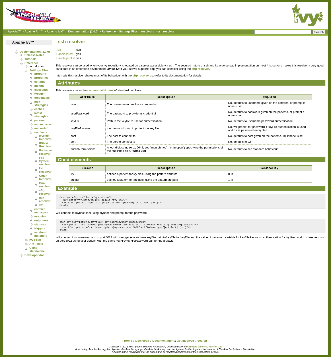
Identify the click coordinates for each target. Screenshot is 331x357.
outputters (41, 220)
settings (39, 81)
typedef (39, 93)
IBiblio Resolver (45, 144)
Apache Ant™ (34, 31)
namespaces (43, 124)
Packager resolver (45, 152)
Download (142, 340)
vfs (41, 205)
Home (128, 340)
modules (40, 216)
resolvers (147, 31)
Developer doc (35, 255)
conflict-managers (41, 210)
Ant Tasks (36, 243)
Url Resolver (45, 170)
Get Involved (185, 340)
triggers (39, 228)
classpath (41, 89)
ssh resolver (166, 31)
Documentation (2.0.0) (83, 31)
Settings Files (128, 31)
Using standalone (37, 249)
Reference (109, 31)
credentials (42, 97)
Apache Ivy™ (56, 31)
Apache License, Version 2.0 (205, 346)
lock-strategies (41, 103)
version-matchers (40, 234)
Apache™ (14, 31)
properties (41, 77)
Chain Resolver (45, 177)
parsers (39, 120)
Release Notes (34, 55)
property (40, 73)
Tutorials (31, 59)
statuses (40, 224)
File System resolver (45, 161)
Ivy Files (35, 239)
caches (39, 109)
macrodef (40, 128)
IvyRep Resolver (45, 137)
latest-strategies (41, 114)
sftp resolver (45, 192)
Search (202, 340)
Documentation (163, 340)
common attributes (100, 90)
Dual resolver (45, 184)
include (39, 85)
